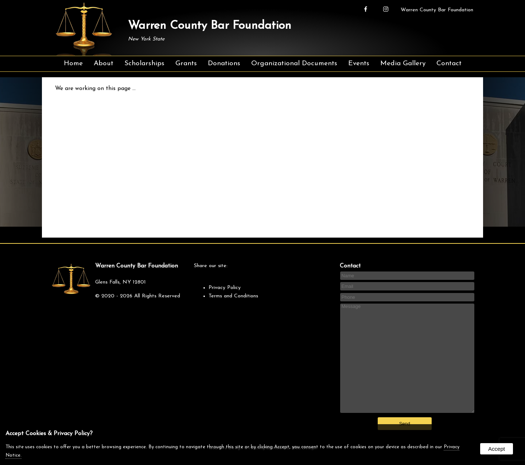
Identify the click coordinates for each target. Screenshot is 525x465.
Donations (224, 63)
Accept (496, 449)
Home (73, 63)
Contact (449, 63)
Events (358, 63)
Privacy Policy (225, 287)
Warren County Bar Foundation (437, 10)
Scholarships (144, 63)
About (103, 63)
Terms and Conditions (233, 296)
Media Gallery (402, 63)
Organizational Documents (294, 63)
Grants (186, 63)
